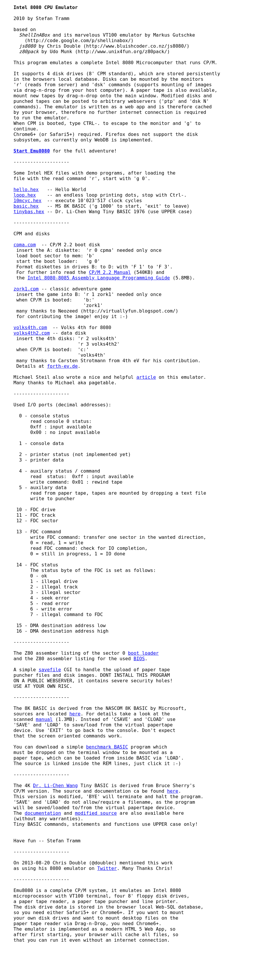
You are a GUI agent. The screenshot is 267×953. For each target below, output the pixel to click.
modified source (96, 813)
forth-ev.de (62, 366)
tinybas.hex (29, 211)
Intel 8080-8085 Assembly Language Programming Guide (99, 278)
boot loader (143, 653)
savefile (50, 669)
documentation (43, 813)
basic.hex (26, 206)
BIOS (139, 658)
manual (44, 719)
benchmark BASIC (107, 747)
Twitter (107, 868)
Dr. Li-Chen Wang (55, 785)
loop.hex (25, 195)
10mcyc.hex (27, 200)
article (146, 377)
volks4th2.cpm (32, 333)
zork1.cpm (26, 289)
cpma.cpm (25, 244)
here (75, 714)
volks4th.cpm (30, 327)
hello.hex (26, 189)
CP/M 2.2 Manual (110, 272)
